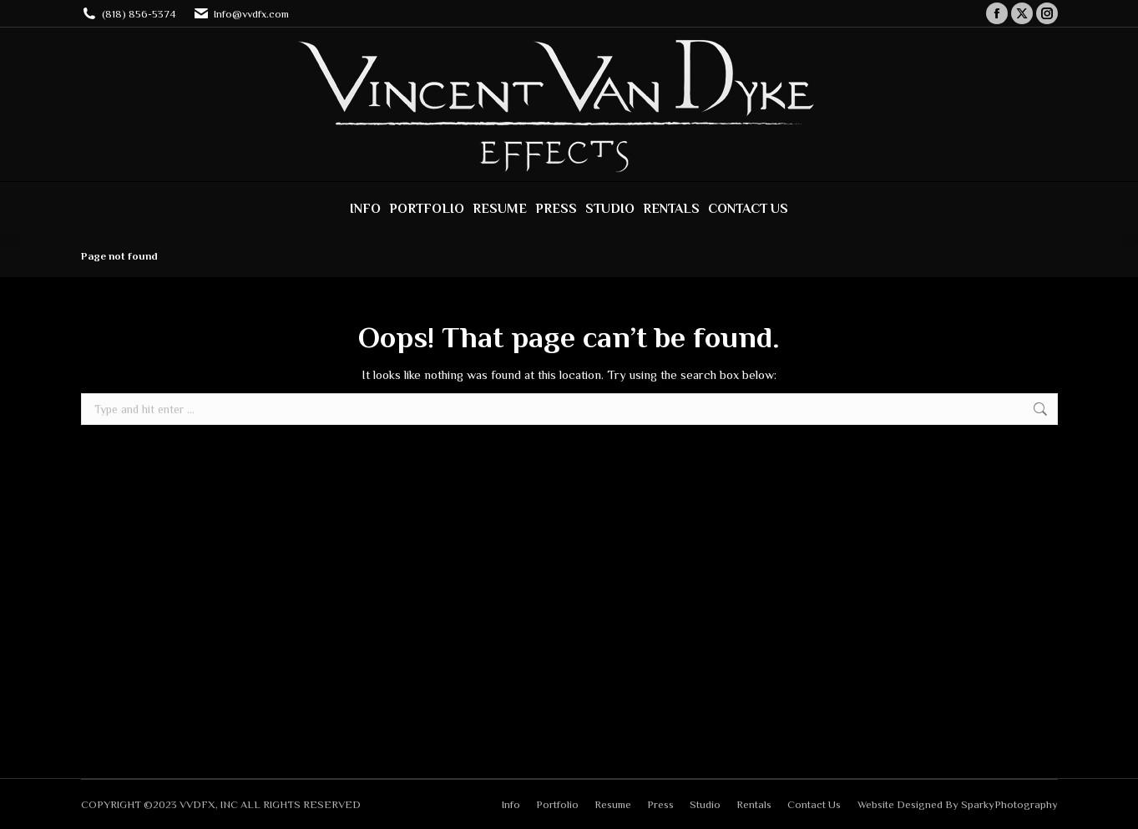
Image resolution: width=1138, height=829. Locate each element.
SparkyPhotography (1009, 804)
